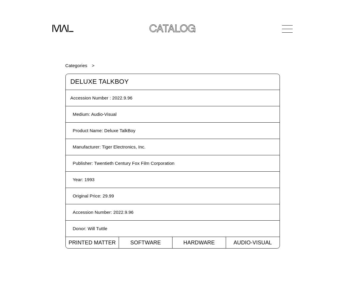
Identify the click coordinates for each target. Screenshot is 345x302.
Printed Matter (92, 243)
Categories (76, 65)
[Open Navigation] (287, 28)
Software (145, 243)
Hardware (199, 243)
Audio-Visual (252, 243)
